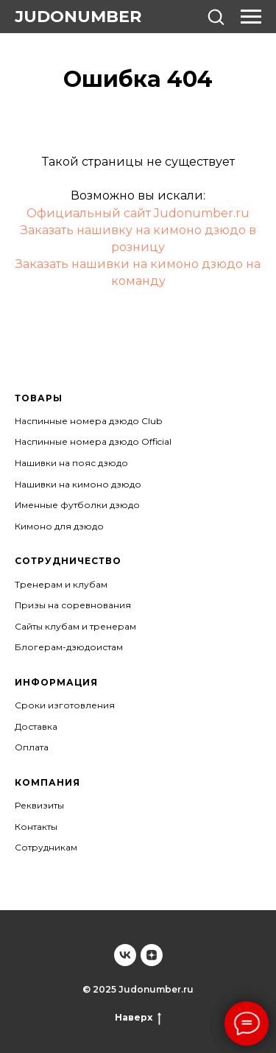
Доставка (36, 726)
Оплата (32, 747)
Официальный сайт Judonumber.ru (138, 213)
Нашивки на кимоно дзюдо (78, 484)
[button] (215, 16)
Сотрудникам (46, 847)
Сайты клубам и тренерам (75, 626)
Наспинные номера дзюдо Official (93, 441)
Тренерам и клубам (61, 584)
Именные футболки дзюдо (77, 504)
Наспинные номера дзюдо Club (88, 420)
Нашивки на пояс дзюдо (71, 462)
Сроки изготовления (65, 705)
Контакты (36, 826)
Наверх (138, 1018)
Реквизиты (39, 805)
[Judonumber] (125, 955)
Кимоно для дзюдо (59, 526)
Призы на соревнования (73, 604)
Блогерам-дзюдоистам (69, 646)
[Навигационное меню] (251, 17)
